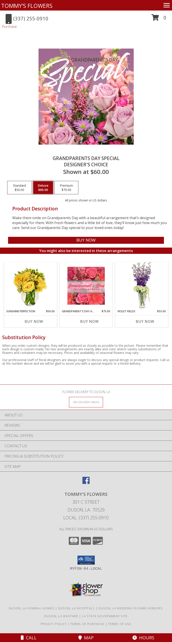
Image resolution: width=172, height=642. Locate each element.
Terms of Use (119, 624)
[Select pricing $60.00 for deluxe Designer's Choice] (43, 187)
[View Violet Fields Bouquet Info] (141, 285)
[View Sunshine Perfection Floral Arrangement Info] (30, 285)
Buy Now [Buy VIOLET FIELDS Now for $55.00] (145, 321)
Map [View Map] (86, 638)
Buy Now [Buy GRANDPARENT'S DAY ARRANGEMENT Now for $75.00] (89, 321)
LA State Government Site (104, 616)
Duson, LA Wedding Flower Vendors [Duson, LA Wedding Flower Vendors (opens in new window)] (131, 608)
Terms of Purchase (87, 624)
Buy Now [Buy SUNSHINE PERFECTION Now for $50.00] (34, 321)
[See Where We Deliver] (86, 402)
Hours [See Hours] (143, 638)
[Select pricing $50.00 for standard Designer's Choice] (19, 187)
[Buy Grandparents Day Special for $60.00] (86, 240)
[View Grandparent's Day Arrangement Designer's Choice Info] (86, 285)
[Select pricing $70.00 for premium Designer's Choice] (66, 187)
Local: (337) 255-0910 (86, 518)
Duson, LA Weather (61, 616)
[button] (158, 19)
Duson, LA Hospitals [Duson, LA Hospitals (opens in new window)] (76, 608)
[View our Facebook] (86, 482)
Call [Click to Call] (29, 638)
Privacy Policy (54, 624)
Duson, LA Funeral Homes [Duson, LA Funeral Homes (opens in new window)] (31, 608)
